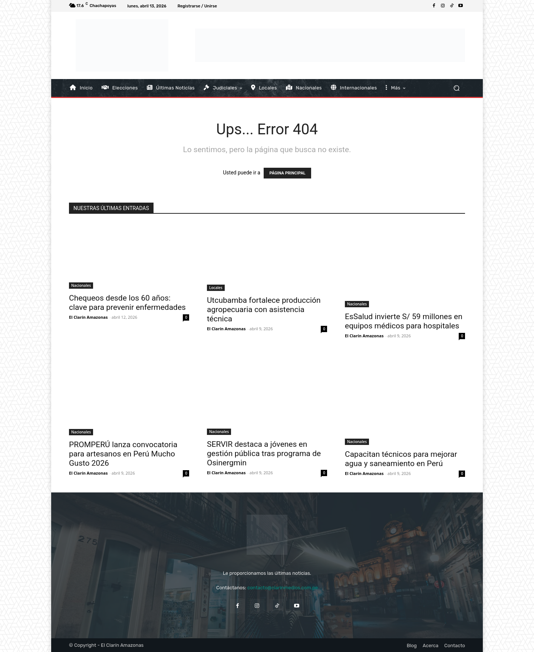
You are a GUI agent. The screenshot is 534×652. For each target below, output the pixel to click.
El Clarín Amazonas (88, 317)
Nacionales (81, 285)
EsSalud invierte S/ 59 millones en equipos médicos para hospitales (403, 321)
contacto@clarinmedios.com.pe (282, 587)
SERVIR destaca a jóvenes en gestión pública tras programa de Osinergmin (264, 453)
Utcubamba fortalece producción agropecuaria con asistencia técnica (264, 309)
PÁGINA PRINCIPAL (287, 173)
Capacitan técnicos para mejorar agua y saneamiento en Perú (401, 459)
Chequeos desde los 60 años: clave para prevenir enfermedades (127, 303)
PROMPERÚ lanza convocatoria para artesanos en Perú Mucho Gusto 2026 (123, 454)
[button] (456, 87)
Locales (215, 287)
